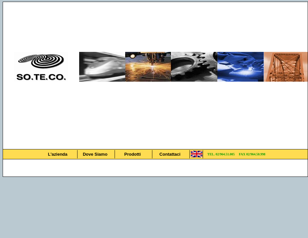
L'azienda (58, 154)
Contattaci (169, 154)
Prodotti (132, 154)
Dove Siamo (95, 154)
